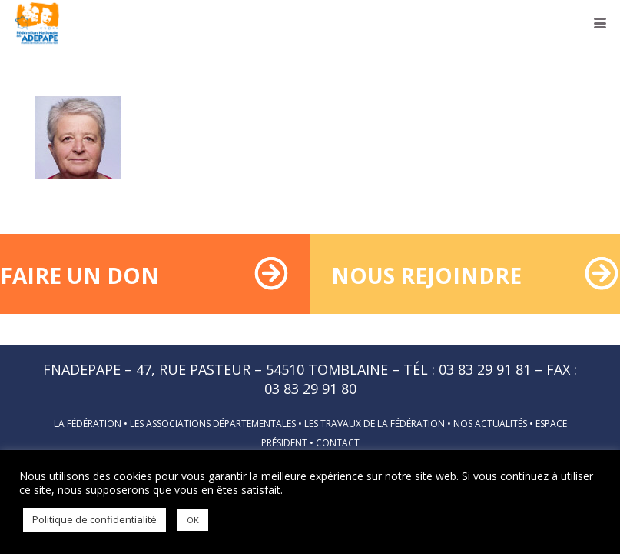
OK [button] (193, 520)
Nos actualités (490, 423)
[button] (600, 23)
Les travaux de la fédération (374, 423)
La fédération (87, 423)
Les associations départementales (213, 423)
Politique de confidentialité (94, 519)
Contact (338, 442)
